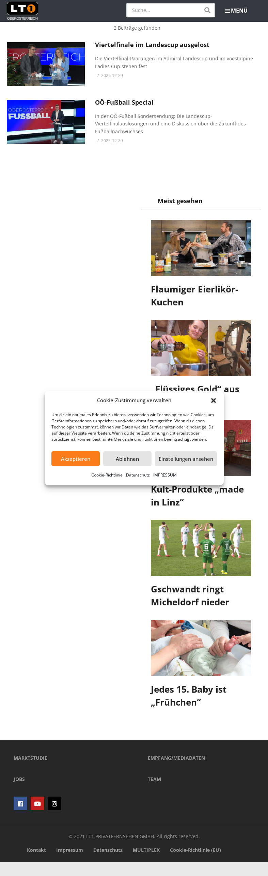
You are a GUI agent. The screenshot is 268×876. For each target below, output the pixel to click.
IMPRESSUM (165, 475)
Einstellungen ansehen (186, 458)
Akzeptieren (75, 458)
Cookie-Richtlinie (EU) (195, 864)
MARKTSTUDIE (30, 772)
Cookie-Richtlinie (107, 475)
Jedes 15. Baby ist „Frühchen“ (189, 695)
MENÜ (236, 10)
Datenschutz (138, 475)
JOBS (19, 793)
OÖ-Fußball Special (124, 102)
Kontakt (36, 864)
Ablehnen (127, 458)
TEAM (154, 793)
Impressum (69, 864)
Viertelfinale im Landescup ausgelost (152, 45)
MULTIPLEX (146, 864)
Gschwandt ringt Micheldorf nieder (190, 595)
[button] (213, 400)
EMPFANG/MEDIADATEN (176, 772)
